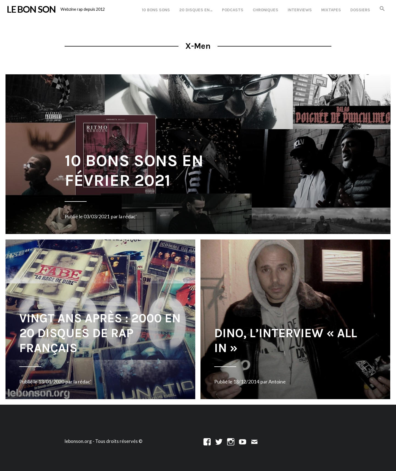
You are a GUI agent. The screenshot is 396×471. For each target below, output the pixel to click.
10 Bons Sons (156, 9)
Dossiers (360, 9)
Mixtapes (331, 9)
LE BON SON (31, 9)
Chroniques (265, 9)
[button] (382, 9)
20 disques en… (196, 9)
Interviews (300, 9)
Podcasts (232, 9)
